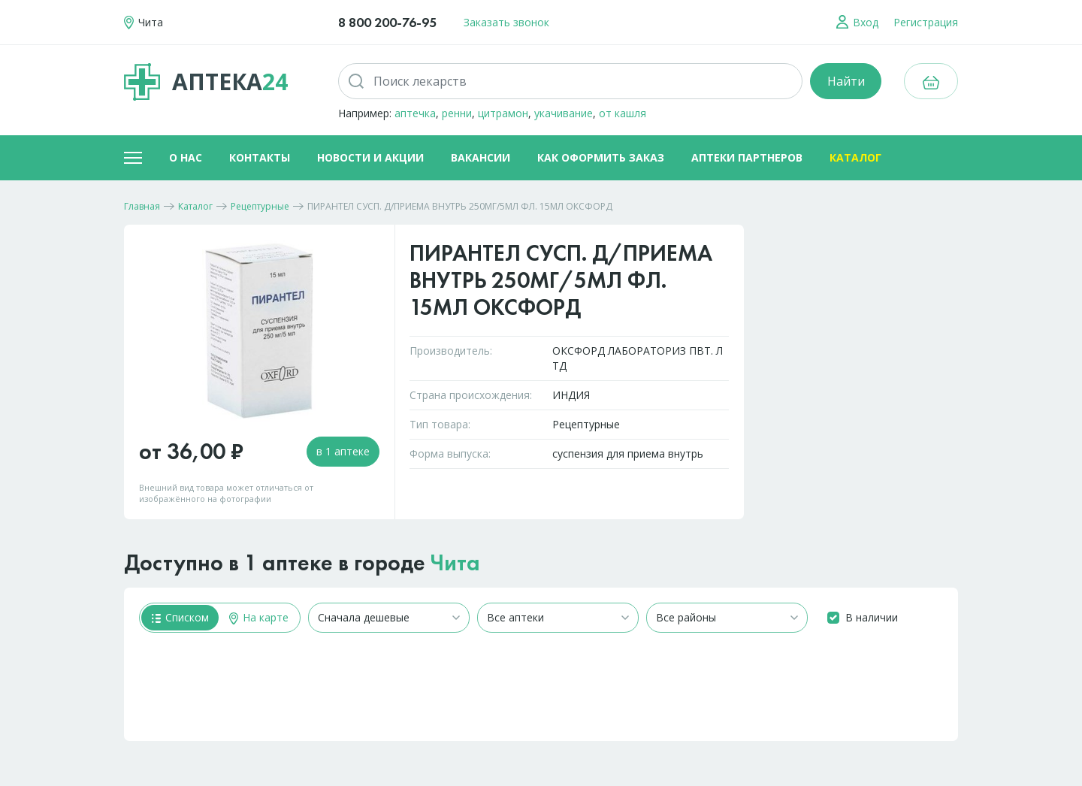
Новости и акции (370, 157)
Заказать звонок (506, 22)
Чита (455, 563)
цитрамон (503, 113)
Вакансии (480, 157)
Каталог (855, 157)
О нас (185, 157)
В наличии (871, 617)
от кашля (622, 113)
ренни (457, 113)
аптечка (415, 113)
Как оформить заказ (600, 157)
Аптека (206, 82)
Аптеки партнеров (746, 157)
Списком (180, 617)
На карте (259, 617)
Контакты (259, 157)
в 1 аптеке (343, 451)
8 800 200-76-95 (387, 22)
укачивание (563, 113)
